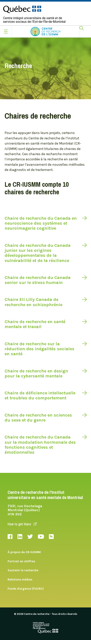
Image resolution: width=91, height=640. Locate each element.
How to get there (22, 524)
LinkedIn (19, 536)
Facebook (10, 536)
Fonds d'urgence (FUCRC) (26, 588)
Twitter (30, 536)
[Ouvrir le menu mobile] (6, 31)
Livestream (51, 536)
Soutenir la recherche (23, 570)
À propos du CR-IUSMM (24, 552)
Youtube (41, 536)
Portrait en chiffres (21, 561)
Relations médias (20, 579)
